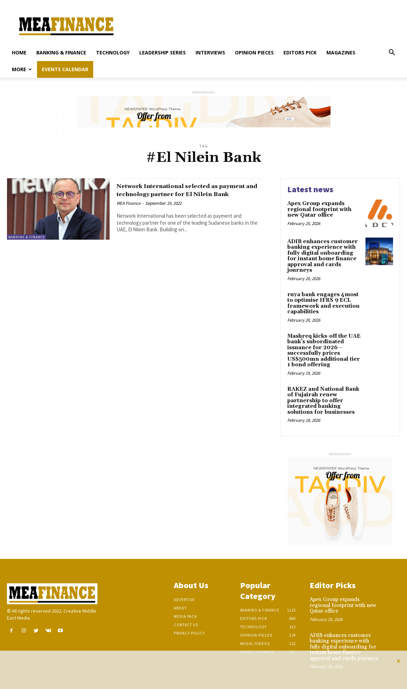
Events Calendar (65, 69)
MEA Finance (128, 211)
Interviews (210, 52)
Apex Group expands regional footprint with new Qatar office (319, 209)
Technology (113, 52)
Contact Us (186, 624)
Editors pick (300, 52)
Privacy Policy (189, 633)
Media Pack (185, 616)
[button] (391, 53)
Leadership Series (162, 52)
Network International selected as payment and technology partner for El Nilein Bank (190, 194)
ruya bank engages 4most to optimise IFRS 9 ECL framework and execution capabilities (323, 303)
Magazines (340, 52)
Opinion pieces (254, 52)
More (22, 69)
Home (19, 52)
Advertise (184, 599)
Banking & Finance (61, 52)
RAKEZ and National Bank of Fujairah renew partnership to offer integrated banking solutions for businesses (323, 400)
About (180, 608)
